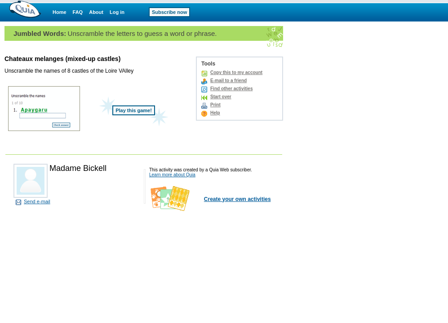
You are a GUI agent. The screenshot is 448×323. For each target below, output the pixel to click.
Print (215, 104)
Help (215, 112)
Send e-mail (37, 201)
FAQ (78, 12)
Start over (220, 96)
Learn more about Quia (172, 174)
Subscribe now (169, 12)
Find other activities (231, 88)
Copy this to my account (236, 72)
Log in (117, 12)
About (96, 12)
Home (60, 12)
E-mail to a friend (228, 80)
